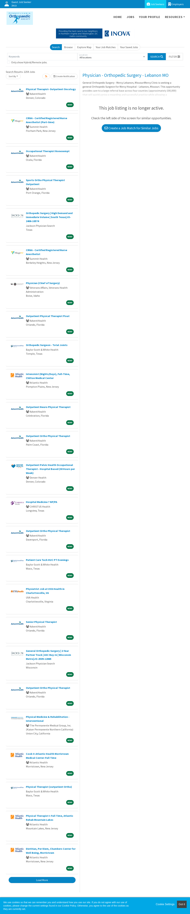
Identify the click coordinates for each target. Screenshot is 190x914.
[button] (174, 56)
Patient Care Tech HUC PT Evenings (47, 560)
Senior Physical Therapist (41, 621)
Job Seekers (155, 4)
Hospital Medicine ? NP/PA (41, 502)
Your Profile (149, 17)
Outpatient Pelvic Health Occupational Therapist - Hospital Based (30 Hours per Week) (50, 469)
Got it (182, 904)
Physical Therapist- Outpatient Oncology (51, 89)
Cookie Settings (165, 904)
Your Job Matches (106, 47)
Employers (176, 4)
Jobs (130, 17)
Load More (42, 880)
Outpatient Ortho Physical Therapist (48, 436)
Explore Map (84, 47)
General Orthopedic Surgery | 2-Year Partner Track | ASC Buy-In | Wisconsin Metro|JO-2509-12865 (48, 654)
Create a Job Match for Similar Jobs (131, 128)
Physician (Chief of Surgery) (43, 283)
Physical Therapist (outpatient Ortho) (49, 786)
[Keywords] (42, 56)
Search (56, 47)
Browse (68, 47)
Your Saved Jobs (129, 47)
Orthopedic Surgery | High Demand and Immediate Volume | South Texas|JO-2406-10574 (49, 217)
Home (117, 17)
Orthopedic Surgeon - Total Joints (47, 345)
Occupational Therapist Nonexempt (48, 151)
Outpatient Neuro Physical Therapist (48, 407)
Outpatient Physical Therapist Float (48, 316)
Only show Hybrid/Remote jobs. (29, 62)
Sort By (12, 76)
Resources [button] (173, 17)
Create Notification (64, 76)
